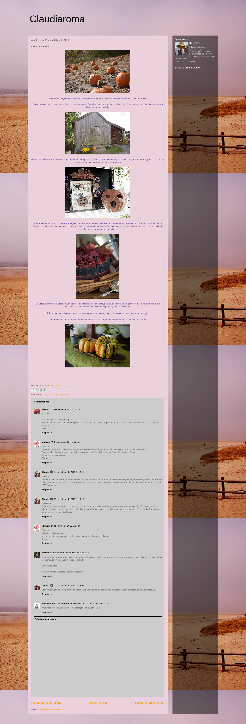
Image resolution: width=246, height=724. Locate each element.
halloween (64, 394)
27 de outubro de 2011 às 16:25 (75, 552)
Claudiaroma (57, 18)
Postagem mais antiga (149, 702)
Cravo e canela (51, 394)
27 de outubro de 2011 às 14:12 (69, 472)
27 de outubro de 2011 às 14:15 (69, 499)
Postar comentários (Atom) (52, 709)
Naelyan (46, 442)
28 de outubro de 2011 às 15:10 (97, 603)
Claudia (47, 385)
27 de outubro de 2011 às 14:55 (65, 526)
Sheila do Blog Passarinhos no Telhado (61, 603)
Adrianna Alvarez (50, 552)
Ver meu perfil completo (185, 62)
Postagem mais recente (46, 702)
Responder (47, 432)
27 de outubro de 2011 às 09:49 (65, 442)
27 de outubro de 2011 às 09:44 (65, 409)
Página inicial (98, 702)
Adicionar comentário (46, 619)
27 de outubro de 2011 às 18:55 (69, 585)
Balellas (45, 409)
